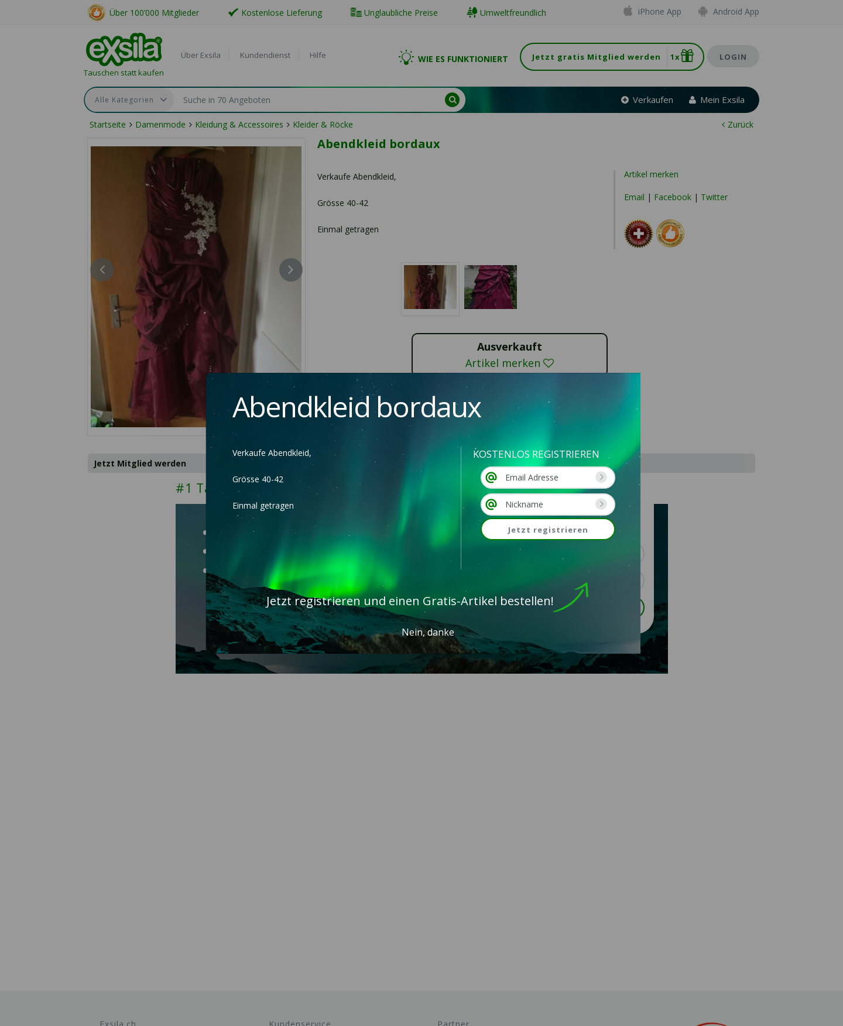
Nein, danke (428, 632)
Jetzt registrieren (548, 529)
